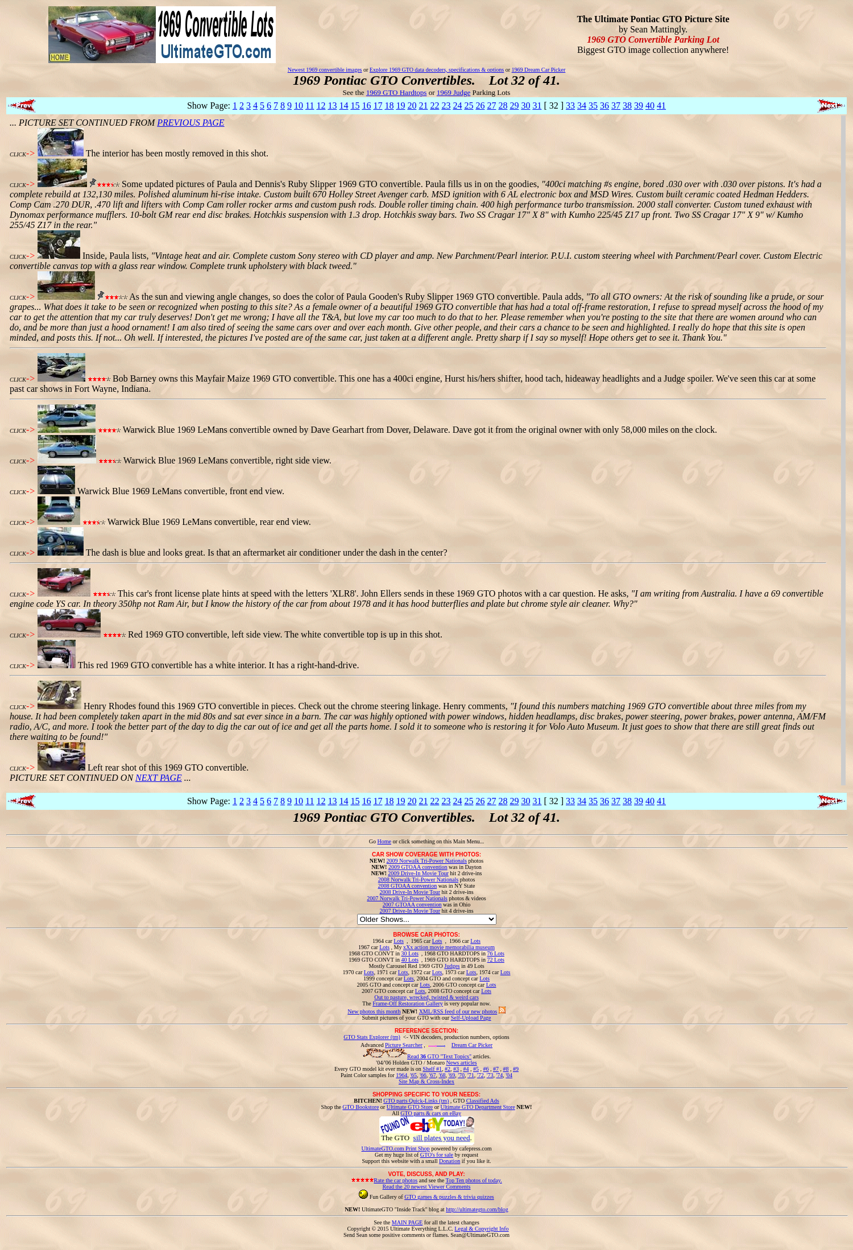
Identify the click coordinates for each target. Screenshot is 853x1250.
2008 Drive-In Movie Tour (409, 892)
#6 (485, 1069)
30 (525, 105)
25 (468, 105)
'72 (480, 1075)
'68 (442, 1075)
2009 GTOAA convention (418, 867)
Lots (399, 941)
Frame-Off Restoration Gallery (407, 1003)
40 (650, 105)
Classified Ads (482, 1101)
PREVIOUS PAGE (190, 122)
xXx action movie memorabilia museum (449, 947)
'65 (413, 1075)
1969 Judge (454, 92)
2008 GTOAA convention (407, 886)
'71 (470, 1075)
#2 (447, 1069)
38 (627, 105)
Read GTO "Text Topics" (439, 1056)
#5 (476, 1069)
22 (434, 105)
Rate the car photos (395, 1180)
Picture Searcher (404, 1045)
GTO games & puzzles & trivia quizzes (449, 1197)
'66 (423, 1075)
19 (400, 105)
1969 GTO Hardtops (396, 92)
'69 (451, 1075)
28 (502, 105)
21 (423, 105)
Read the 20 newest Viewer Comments (426, 1186)
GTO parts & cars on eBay (430, 1113)
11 (309, 105)
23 (445, 105)
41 (661, 105)
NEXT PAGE (158, 778)
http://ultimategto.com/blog (477, 1209)
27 (491, 105)
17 (377, 105)
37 (615, 105)
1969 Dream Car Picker (539, 70)
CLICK (18, 154)
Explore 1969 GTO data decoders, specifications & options (437, 70)
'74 (499, 1075)
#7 (496, 1069)
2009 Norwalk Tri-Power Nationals (427, 861)
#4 (466, 1069)
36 (604, 105)
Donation (449, 1161)
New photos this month (373, 1011)
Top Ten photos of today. (474, 1180)
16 (366, 105)
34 (581, 105)
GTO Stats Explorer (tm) (371, 1037)
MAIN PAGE (407, 1222)
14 (343, 105)
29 (514, 105)
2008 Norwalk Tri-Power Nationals (418, 879)
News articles (461, 1062)
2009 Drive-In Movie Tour (418, 873)
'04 (509, 1075)
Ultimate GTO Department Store (478, 1107)
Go (373, 841)
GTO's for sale (436, 1155)
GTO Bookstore (360, 1107)
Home (384, 841)
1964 (401, 1075)
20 (411, 105)
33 (570, 105)
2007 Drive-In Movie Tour (409, 911)
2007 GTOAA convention (412, 904)
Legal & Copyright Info (481, 1229)
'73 (490, 1075)
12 (320, 105)
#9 (516, 1069)
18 (389, 105)
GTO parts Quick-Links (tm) (416, 1101)
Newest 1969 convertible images (325, 70)
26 (480, 105)
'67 (432, 1075)
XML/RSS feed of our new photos (458, 1011)
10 (298, 105)
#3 (456, 1069)
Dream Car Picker (472, 1045)
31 (536, 105)
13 (332, 105)
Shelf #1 (432, 1069)
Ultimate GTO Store (410, 1107)
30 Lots (410, 953)
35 (593, 105)
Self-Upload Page (471, 1018)
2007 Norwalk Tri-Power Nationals (407, 898)
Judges (451, 966)
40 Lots (410, 960)
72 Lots (495, 960)
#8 (505, 1069)
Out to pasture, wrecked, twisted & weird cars (426, 997)
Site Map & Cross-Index (426, 1083)
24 (457, 105)
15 (354, 105)
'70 (461, 1075)
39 (638, 105)
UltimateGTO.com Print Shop (396, 1148)
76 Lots (495, 953)
